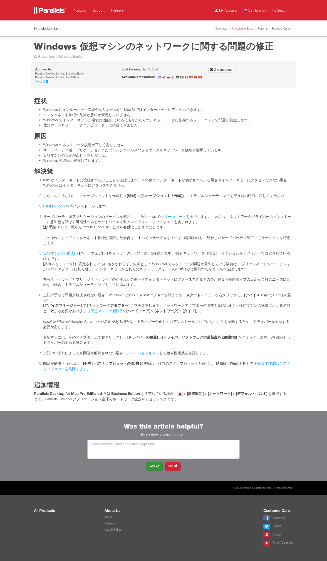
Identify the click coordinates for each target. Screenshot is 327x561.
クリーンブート (173, 216)
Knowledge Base (242, 28)
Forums (263, 28)
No (173, 466)
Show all (41, 81)
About (108, 517)
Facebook (274, 518)
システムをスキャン (143, 353)
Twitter (272, 527)
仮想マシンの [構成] (59, 253)
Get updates (221, 70)
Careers (109, 523)
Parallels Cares (281, 28)
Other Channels (278, 544)
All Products (44, 510)
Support (98, 10)
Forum (272, 535)
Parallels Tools (54, 206)
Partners (117, 10)
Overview (221, 28)
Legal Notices (113, 529)
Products (79, 10)
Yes (154, 466)
